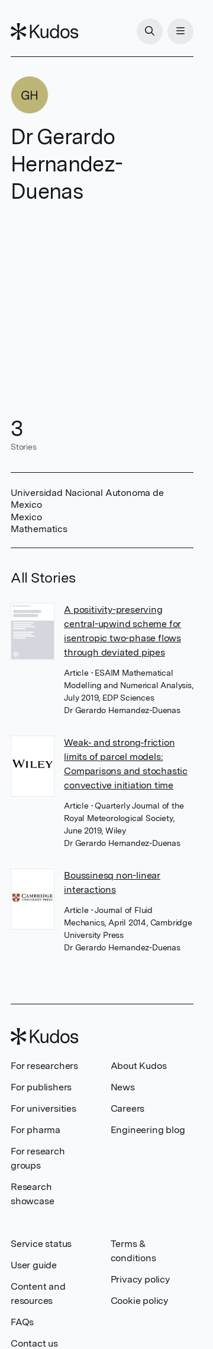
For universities (43, 1108)
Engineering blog (148, 1129)
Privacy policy (140, 1279)
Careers (128, 1108)
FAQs (22, 1322)
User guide (34, 1265)
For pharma (35, 1129)
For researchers (44, 1065)
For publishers (41, 1087)
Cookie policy (139, 1300)
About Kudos (139, 1065)
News (123, 1087)
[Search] (150, 31)
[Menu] (180, 31)
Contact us (34, 1343)
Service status (41, 1243)
